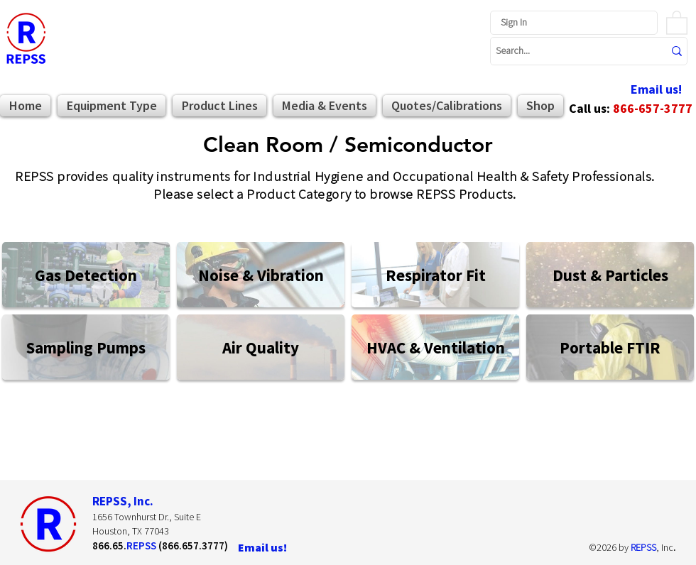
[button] (676, 22)
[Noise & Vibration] (260, 274)
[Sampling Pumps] (86, 347)
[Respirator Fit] (435, 274)
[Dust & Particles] (610, 274)
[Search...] (569, 51)
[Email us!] (656, 89)
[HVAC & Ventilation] (435, 347)
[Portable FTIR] (610, 347)
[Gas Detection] (86, 274)
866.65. (109, 545)
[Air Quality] (260, 347)
